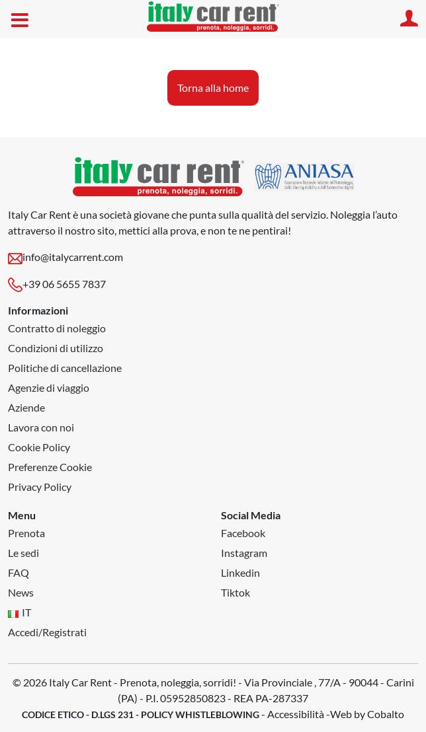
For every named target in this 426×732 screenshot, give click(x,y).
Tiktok (235, 592)
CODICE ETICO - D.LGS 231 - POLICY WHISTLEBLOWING (140, 714)
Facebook (243, 533)
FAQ (18, 572)
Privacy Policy (39, 486)
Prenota (26, 533)
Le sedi (23, 552)
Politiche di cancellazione (65, 367)
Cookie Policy (39, 447)
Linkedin (240, 572)
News (21, 592)
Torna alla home (213, 87)
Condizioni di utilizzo (55, 348)
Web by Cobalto (367, 714)
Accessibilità (295, 714)
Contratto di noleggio (57, 328)
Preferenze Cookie (50, 466)
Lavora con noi (41, 427)
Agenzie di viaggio (48, 387)
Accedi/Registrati (47, 632)
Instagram (244, 552)
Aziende (26, 407)
